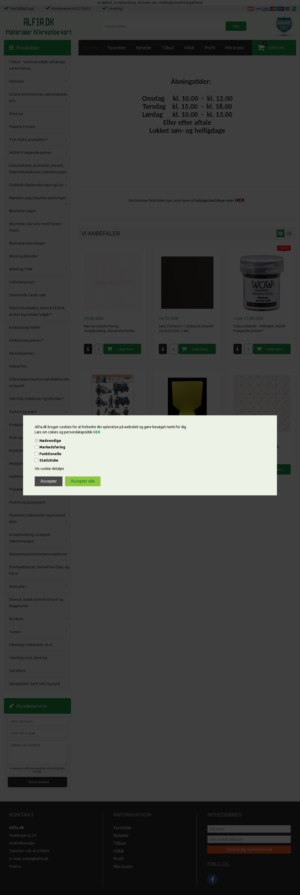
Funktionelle (50, 454)
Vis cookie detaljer (49, 469)
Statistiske (48, 460)
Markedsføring (52, 447)
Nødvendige (50, 441)
